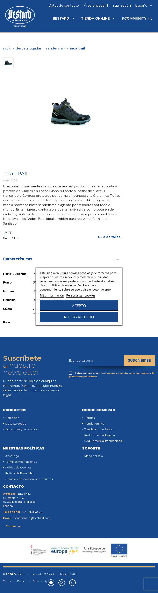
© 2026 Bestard (13, 574)
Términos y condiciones (21, 461)
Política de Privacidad (19, 473)
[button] (109, 237)
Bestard (21, 581)
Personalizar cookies (80, 295)
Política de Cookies (18, 467)
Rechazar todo (79, 316)
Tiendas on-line (94, 423)
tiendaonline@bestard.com (32, 518)
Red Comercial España (99, 435)
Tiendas (89, 417)
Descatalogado (15, 423)
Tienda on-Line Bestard (99, 429)
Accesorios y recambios (21, 429)
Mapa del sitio (93, 456)
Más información (52, 295)
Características (61, 259)
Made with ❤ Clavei (42, 574)
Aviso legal (12, 456)
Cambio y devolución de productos (29, 479)
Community (40, 581)
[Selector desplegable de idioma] (144, 5)
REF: (6, 180)
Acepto (79, 305)
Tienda (7, 581)
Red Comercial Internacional (103, 440)
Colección (12, 417)
